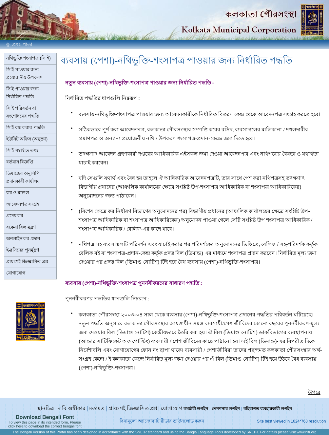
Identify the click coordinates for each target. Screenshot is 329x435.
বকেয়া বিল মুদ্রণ (21, 227)
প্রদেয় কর (15, 215)
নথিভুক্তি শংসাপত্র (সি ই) (28, 58)
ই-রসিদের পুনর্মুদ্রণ (22, 250)
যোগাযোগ (15, 273)
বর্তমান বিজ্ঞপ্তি (20, 162)
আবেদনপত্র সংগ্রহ (22, 204)
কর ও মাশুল (17, 192)
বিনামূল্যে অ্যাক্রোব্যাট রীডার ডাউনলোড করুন (162, 421)
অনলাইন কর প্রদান (23, 238)
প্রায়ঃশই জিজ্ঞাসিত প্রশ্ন (27, 261)
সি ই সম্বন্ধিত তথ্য (22, 150)
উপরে (314, 392)
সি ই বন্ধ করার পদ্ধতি (25, 127)
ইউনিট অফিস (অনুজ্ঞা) (27, 139)
